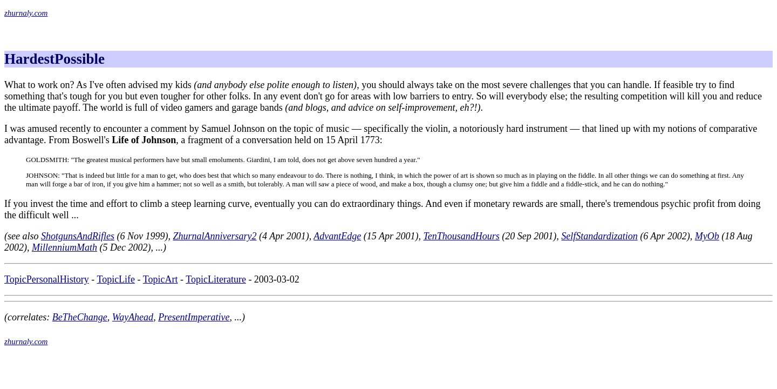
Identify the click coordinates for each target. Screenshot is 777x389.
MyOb (707, 236)
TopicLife (116, 279)
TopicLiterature (216, 279)
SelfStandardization (599, 236)
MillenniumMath (64, 247)
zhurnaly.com (25, 13)
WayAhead (132, 317)
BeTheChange (79, 317)
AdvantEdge (337, 236)
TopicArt (160, 279)
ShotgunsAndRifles (77, 236)
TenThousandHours (461, 236)
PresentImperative (193, 317)
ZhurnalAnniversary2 (214, 236)
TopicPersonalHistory (46, 279)
